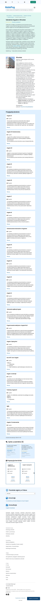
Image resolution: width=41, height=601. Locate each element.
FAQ (7, 577)
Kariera (8, 575)
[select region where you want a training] (20, 493)
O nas (7, 565)
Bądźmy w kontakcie (33, 598)
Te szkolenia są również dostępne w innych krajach (17, 501)
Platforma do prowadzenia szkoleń (15, 558)
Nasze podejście (10, 542)
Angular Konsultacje (10, 508)
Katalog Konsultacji (11, 548)
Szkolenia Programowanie (17, 15)
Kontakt (33, 2)
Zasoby (8, 536)
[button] (34, 473)
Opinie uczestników (11, 573)
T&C (7, 579)
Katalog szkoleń (10, 529)
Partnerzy (8, 569)
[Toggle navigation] (34, 7)
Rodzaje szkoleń (10, 534)
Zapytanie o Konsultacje (12, 546)
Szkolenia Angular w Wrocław (20, 17)
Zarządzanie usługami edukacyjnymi (15, 556)
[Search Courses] (19, 10)
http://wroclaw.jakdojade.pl (27, 106)
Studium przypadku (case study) (14, 544)
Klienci (7, 571)
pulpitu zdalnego (17, 46)
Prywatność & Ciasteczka (20, 598)
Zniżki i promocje (10, 531)
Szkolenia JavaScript (27, 15)
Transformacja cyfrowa (12, 554)
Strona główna (9, 15)
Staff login (20, 600)
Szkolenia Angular (11, 17)
